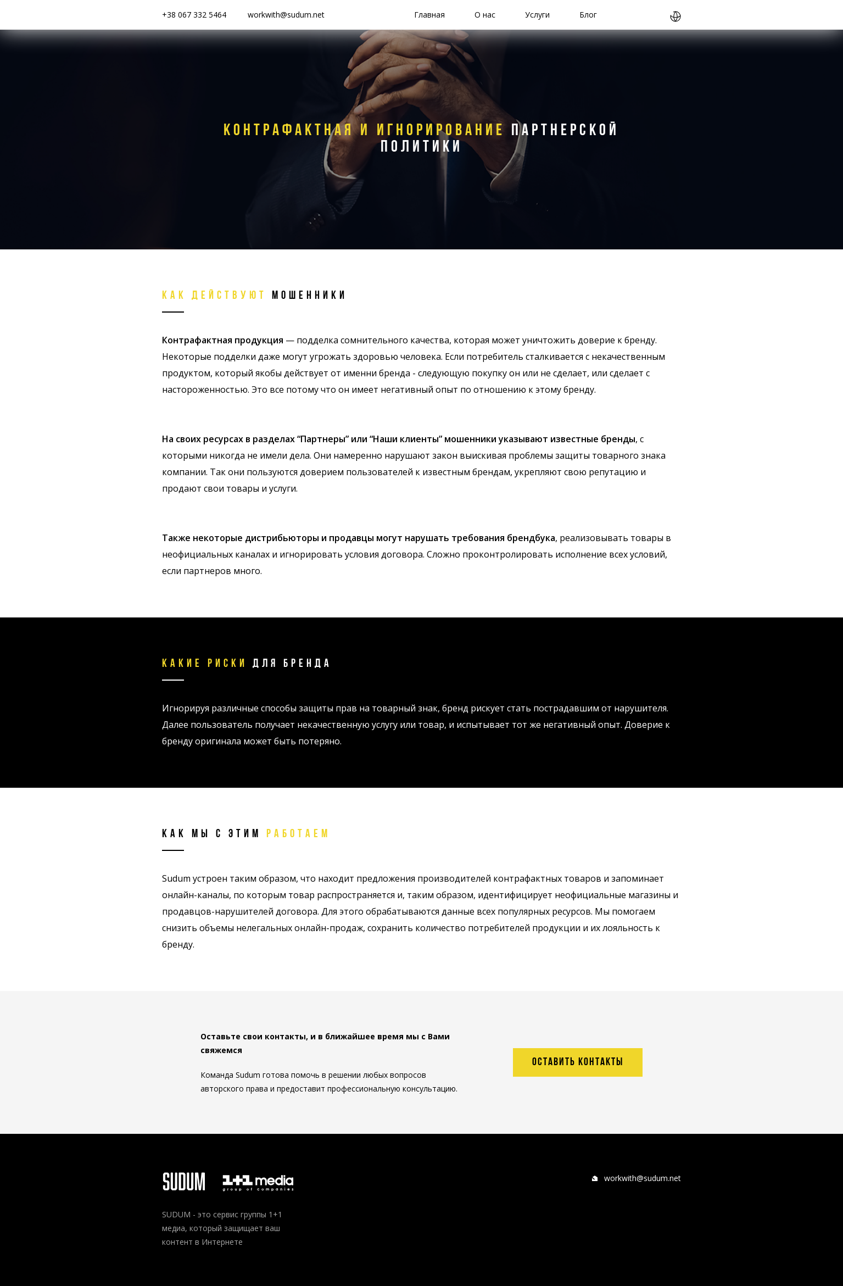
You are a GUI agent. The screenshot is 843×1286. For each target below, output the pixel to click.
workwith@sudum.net (286, 14)
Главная (429, 14)
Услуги (537, 14)
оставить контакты (577, 1062)
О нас (484, 14)
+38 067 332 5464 (194, 14)
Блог (588, 14)
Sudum (176, 878)
